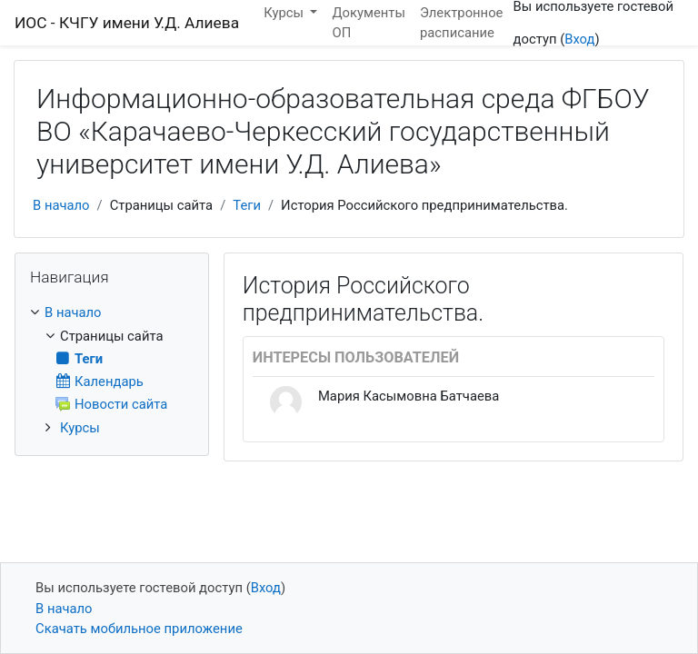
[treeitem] (112, 312)
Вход (579, 39)
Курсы (80, 428)
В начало (61, 205)
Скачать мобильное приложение (139, 628)
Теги (247, 205)
